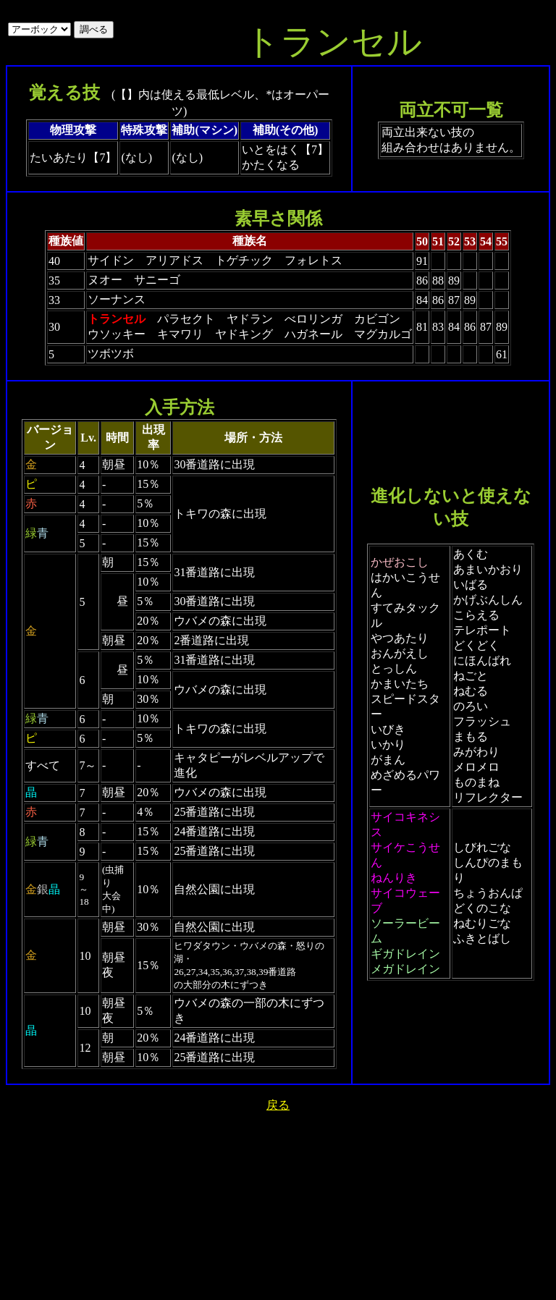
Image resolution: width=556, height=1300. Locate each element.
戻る (278, 1105)
